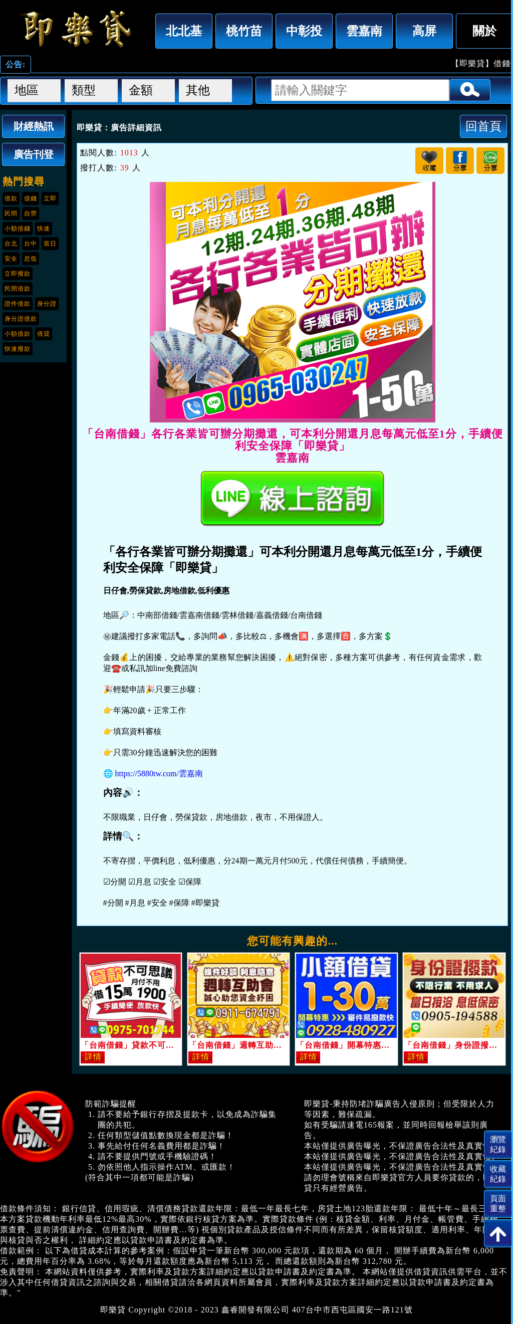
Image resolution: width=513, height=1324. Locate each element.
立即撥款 (18, 273)
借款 (11, 198)
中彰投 (304, 31)
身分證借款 (21, 318)
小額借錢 (18, 228)
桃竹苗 (244, 31)
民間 (11, 213)
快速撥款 (18, 348)
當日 (50, 243)
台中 (30, 243)
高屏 (424, 31)
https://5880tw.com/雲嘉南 (159, 773)
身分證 (47, 303)
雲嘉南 (364, 31)
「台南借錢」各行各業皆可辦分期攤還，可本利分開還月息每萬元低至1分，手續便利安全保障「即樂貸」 (75, 28)
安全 (11, 258)
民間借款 (18, 288)
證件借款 (18, 303)
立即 (50, 198)
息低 (30, 258)
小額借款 (18, 333)
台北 (11, 243)
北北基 (184, 31)
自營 (30, 213)
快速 (43, 228)
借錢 (30, 198)
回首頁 (483, 126)
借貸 (43, 333)
